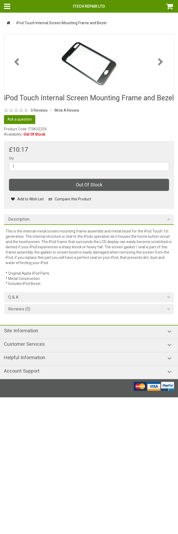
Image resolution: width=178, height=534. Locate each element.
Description (18, 219)
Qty (11, 158)
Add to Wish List (27, 199)
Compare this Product (69, 199)
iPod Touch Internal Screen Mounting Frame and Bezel (61, 23)
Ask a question (19, 119)
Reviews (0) (19, 309)
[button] (17, 76)
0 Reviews (39, 110)
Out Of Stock (89, 184)
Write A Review (66, 110)
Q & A (13, 297)
